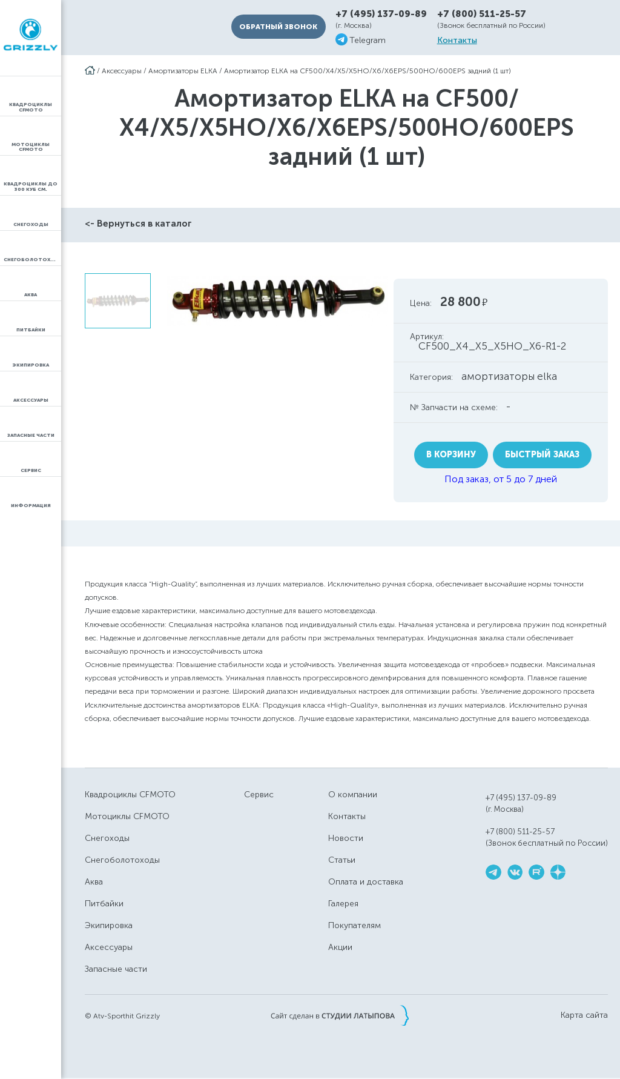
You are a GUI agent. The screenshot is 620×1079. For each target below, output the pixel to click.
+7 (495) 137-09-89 (381, 14)
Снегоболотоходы (122, 860)
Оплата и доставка (365, 882)
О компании (352, 794)
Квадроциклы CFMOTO (130, 794)
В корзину (451, 455)
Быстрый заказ (542, 455)
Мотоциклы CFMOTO (127, 816)
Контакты (457, 40)
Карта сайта (584, 1015)
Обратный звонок (278, 26)
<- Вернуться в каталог (138, 223)
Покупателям (354, 925)
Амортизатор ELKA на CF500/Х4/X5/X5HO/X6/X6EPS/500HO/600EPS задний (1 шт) (367, 71)
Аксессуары (122, 71)
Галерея (343, 903)
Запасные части (116, 969)
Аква (94, 882)
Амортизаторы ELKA (182, 71)
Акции (340, 947)
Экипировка (109, 925)
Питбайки (104, 903)
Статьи (341, 860)
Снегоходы (107, 838)
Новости (345, 838)
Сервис (259, 794)
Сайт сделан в (340, 1015)
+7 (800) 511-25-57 (481, 13)
